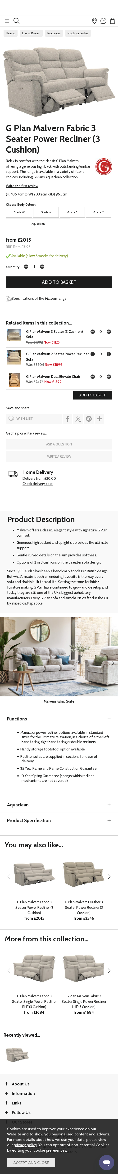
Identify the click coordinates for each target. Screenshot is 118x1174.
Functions (17, 719)
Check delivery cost (38, 484)
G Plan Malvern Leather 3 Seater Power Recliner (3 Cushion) (84, 907)
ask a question (59, 444)
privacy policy (25, 1144)
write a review (59, 456)
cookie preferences (50, 1150)
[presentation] (113, 663)
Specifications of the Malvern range (36, 298)
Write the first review (22, 186)
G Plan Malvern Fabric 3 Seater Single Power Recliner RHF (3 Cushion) (34, 1001)
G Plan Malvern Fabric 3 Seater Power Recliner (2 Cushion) (34, 907)
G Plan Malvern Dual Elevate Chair (53, 377)
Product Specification (29, 820)
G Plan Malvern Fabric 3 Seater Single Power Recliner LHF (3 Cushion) (84, 1001)
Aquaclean (18, 805)
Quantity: (13, 267)
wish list (24, 418)
